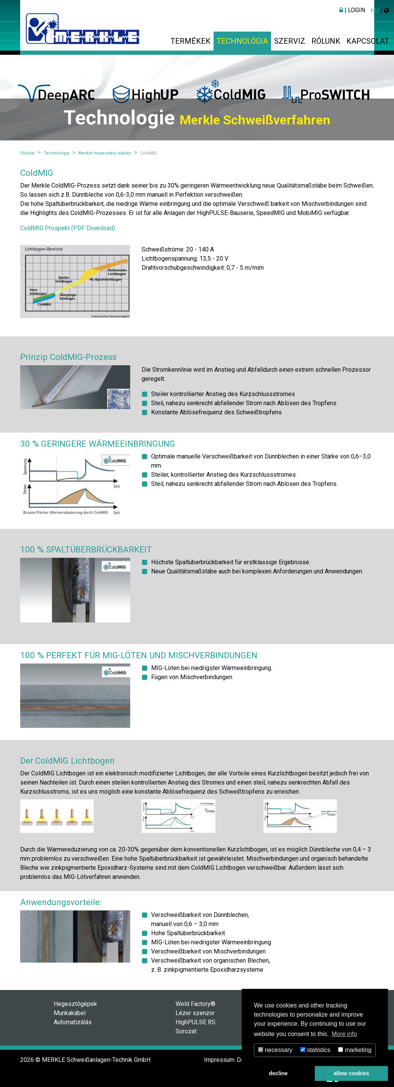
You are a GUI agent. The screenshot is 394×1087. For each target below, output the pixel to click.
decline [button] (278, 1073)
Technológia (242, 41)
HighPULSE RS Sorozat (195, 1027)
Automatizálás (73, 1022)
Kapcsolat (367, 41)
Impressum (219, 1059)
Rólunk (325, 41)
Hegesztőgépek (75, 1003)
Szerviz (289, 41)
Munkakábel (70, 1013)
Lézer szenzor (195, 1013)
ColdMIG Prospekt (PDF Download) (67, 228)
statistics (315, 1050)
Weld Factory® (195, 1003)
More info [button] (344, 1034)
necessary (275, 1050)
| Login (352, 10)
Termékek (191, 41)
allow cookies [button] (351, 1073)
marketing (355, 1050)
